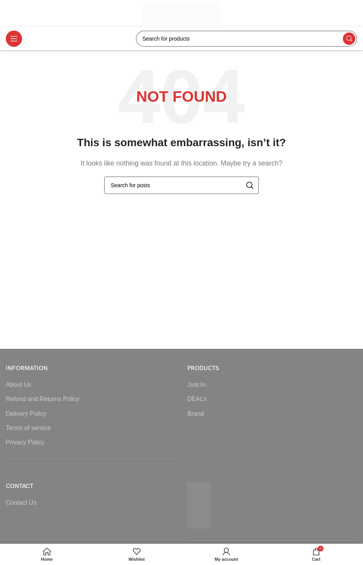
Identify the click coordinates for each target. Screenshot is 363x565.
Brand (195, 413)
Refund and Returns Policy (42, 399)
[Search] (246, 39)
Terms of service (28, 428)
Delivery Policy (26, 413)
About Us (18, 384)
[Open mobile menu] (14, 38)
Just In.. (198, 384)
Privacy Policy (25, 442)
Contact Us (21, 502)
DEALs (197, 399)
